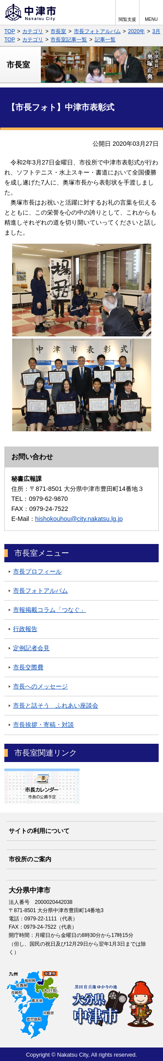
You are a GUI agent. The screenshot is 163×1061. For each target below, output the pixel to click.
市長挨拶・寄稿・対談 (43, 724)
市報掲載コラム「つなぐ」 (49, 609)
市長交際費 (28, 667)
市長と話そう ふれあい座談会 (55, 705)
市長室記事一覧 (68, 40)
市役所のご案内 (30, 859)
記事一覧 (105, 40)
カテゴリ (32, 31)
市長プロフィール (37, 571)
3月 (156, 31)
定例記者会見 (31, 648)
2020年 (136, 31)
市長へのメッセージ (40, 686)
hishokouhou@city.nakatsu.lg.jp (79, 518)
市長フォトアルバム (97, 31)
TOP (9, 31)
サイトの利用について (39, 830)
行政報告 (25, 628)
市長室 (58, 31)
